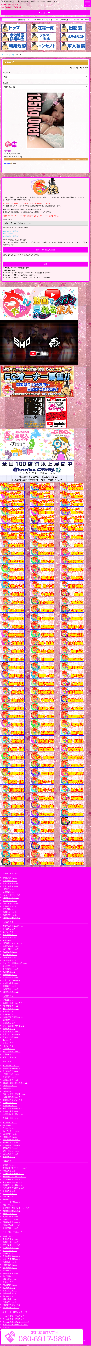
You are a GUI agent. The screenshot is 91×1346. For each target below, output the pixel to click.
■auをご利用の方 (9, 234)
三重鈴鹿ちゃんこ (10, 1106)
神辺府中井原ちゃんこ (11, 1305)
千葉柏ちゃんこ (9, 1029)
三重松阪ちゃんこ (10, 1103)
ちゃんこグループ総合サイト (14, 1316)
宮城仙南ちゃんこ (10, 878)
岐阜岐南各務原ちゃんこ (12, 1097)
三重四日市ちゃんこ (11, 1080)
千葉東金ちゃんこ (10, 975)
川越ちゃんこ (8, 941)
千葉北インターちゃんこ (12, 1035)
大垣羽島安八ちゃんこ (11, 1072)
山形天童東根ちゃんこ (11, 884)
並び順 (5, 82)
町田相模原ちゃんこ (11, 958)
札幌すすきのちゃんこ (11, 904)
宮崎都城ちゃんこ (10, 1262)
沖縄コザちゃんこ (10, 1302)
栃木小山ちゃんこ (10, 955)
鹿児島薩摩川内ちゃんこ (12, 1257)
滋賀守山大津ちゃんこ (11, 1217)
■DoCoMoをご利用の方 (11, 232)
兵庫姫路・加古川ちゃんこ (13, 1185)
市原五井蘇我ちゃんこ (11, 1032)
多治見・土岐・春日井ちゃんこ (15, 1083)
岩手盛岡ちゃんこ (10, 909)
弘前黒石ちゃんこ (10, 892)
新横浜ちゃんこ (9, 1023)
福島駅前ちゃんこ (10, 915)
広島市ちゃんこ (9, 1271)
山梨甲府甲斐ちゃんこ (11, 1140)
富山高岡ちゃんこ (10, 1126)
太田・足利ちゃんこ (11, 1009)
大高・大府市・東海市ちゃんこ (15, 1094)
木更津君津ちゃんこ (11, 969)
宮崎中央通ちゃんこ (11, 1294)
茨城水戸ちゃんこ (10, 935)
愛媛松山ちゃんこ (10, 1237)
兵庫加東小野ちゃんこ (11, 1220)
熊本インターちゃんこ (11, 1245)
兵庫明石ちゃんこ (10, 1197)
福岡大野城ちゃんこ (11, 1279)
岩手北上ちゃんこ (10, 901)
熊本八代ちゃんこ (10, 1291)
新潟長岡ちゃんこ (10, 1134)
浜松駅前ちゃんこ (10, 1092)
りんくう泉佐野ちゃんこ (12, 1202)
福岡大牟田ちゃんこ (11, 1299)
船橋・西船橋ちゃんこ (11, 1052)
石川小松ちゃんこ (10, 1123)
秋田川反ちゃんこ (10, 889)
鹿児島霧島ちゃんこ (11, 1248)
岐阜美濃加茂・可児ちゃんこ (14, 1114)
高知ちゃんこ (8, 1282)
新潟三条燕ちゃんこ (11, 1154)
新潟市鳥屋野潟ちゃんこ (12, 1146)
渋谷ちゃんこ (8, 1043)
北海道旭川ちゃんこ (11, 898)
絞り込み (6, 72)
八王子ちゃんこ (9, 1049)
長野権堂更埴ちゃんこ (11, 1143)
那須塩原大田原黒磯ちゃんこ (14, 1018)
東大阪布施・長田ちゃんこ (13, 1183)
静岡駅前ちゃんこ (10, 1086)
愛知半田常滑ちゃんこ (11, 1112)
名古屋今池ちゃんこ (11, 1066)
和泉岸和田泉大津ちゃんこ (13, 1180)
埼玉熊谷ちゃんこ (10, 952)
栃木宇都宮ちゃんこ (11, 949)
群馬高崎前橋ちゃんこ (11, 946)
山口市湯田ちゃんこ (11, 1308)
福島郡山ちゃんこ (10, 912)
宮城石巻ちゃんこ (10, 881)
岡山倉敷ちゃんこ (10, 1285)
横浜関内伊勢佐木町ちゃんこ (14, 926)
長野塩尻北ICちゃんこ (11, 1148)
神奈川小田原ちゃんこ (11, 983)
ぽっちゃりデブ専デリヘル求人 (15, 1325)
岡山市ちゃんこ (9, 1297)
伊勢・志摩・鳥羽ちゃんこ (13, 1109)
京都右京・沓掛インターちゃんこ (16, 1208)
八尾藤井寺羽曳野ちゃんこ (13, 1188)
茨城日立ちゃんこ (10, 1055)
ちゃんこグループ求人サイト (14, 1319)
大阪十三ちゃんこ (10, 1205)
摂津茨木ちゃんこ (10, 1214)
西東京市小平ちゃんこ (11, 1038)
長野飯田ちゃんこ (10, 1137)
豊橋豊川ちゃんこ (10, 1089)
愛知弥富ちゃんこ (10, 1077)
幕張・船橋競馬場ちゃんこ (13, 1026)
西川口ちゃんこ (9, 929)
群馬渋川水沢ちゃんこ (11, 978)
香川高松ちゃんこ (10, 1251)
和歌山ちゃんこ (9, 1171)
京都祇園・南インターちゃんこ (15, 1168)
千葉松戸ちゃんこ (10, 986)
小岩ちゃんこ (8, 1040)
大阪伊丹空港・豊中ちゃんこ (14, 1177)
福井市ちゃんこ (9, 1157)
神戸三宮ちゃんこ (10, 1194)
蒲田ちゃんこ (8, 1046)
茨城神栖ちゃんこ (10, 1015)
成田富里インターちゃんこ (13, 943)
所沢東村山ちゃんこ (11, 1006)
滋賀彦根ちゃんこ (10, 1165)
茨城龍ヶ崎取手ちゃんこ (12, 1003)
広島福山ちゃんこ (10, 1254)
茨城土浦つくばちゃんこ (12, 981)
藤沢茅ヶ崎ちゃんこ (11, 992)
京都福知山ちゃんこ (11, 1228)
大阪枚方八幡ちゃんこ (11, 1211)
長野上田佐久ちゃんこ (11, 1151)
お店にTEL (45, 12)
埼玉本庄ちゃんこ (10, 966)
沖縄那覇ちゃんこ (10, 1265)
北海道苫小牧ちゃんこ (11, 918)
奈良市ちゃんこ (9, 1191)
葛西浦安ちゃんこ (10, 1020)
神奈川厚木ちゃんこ (11, 961)
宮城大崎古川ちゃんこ (11, 887)
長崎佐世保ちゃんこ (11, 1242)
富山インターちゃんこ (11, 1131)
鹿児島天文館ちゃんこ (11, 1239)
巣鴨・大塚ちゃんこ (11, 1058)
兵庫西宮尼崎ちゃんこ (11, 1225)
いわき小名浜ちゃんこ (11, 895)
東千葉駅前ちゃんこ (11, 938)
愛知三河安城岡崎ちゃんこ (13, 1069)
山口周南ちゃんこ (10, 1268)
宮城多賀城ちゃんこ (11, 907)
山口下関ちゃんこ (10, 1277)
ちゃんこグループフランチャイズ (16, 1322)
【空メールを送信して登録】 (45, 250)
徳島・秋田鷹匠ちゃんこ (12, 1259)
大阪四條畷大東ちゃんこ (12, 1222)
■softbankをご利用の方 (11, 237)
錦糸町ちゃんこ (9, 972)
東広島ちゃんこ (9, 1288)
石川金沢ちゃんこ (10, 1128)
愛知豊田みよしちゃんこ (12, 1100)
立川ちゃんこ (8, 932)
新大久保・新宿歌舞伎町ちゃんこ (16, 963)
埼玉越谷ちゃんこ (10, 1000)
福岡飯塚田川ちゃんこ (11, 1274)
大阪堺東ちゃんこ (10, 1200)
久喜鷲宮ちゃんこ (10, 1012)
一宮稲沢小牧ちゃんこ (11, 1074)
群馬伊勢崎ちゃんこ (11, 989)
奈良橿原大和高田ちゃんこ (13, 1174)
